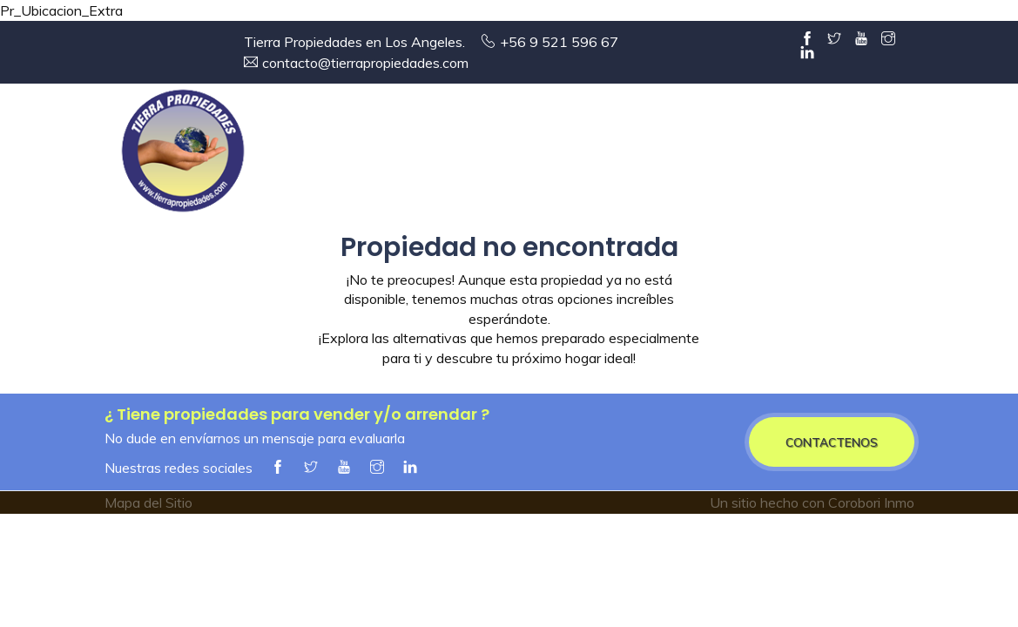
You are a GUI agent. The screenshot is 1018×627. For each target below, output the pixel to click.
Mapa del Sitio (148, 502)
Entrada (319, 155)
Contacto (948, 155)
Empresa (417, 155)
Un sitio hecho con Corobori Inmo (812, 502)
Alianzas (847, 155)
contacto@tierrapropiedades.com (365, 62)
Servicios (745, 155)
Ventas (515, 155)
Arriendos (628, 155)
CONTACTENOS (831, 442)
